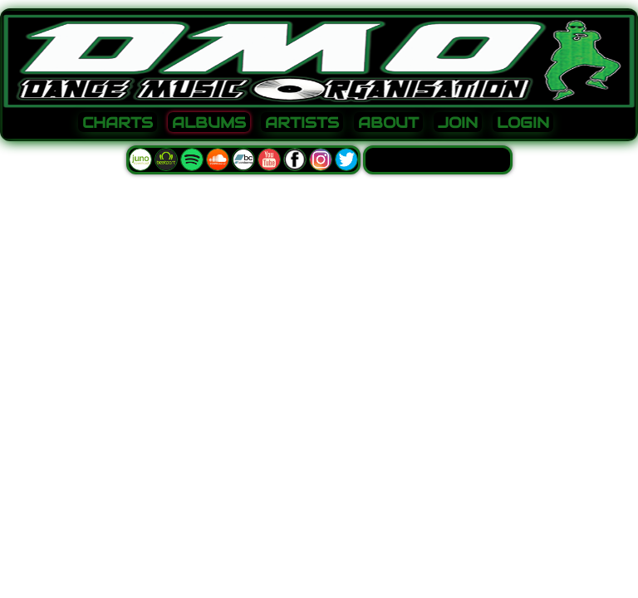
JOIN (458, 123)
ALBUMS (209, 123)
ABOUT (388, 123)
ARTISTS (302, 123)
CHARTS (117, 123)
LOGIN (523, 123)
